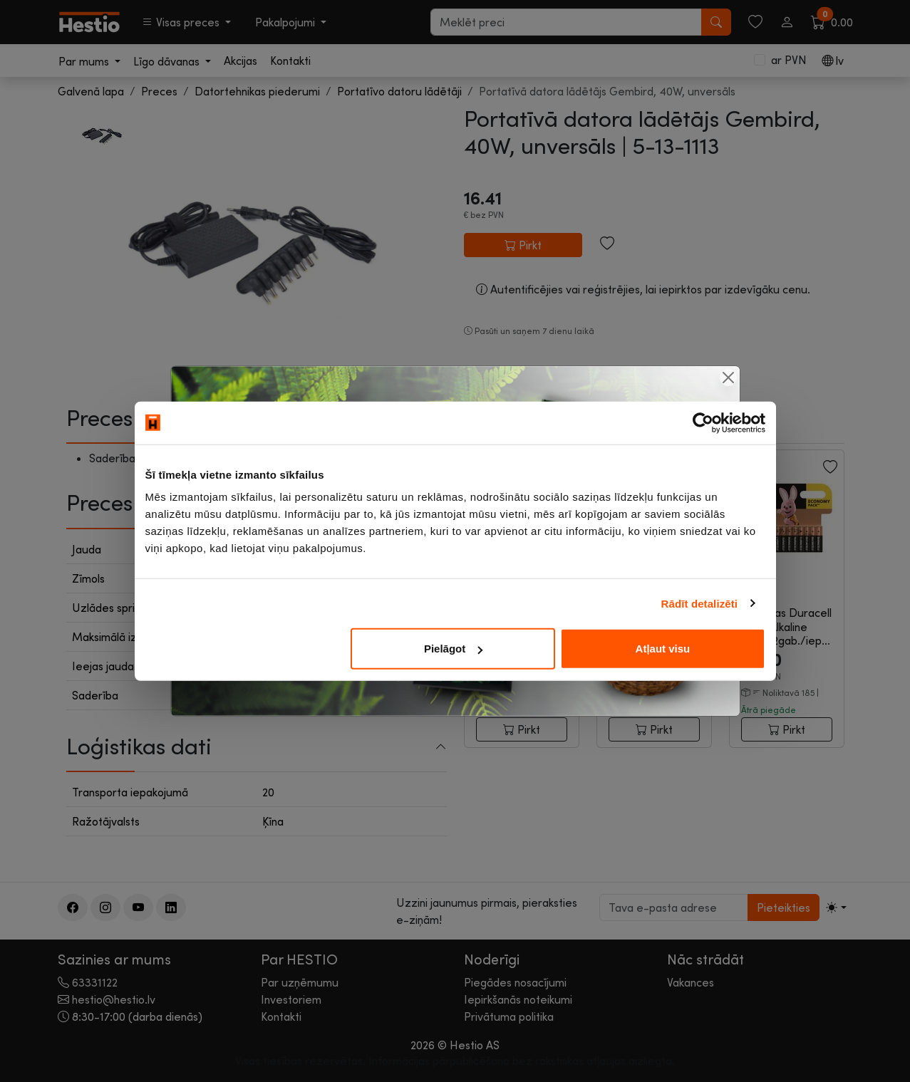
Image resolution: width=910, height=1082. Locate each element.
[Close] (728, 377)
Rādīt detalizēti (699, 603)
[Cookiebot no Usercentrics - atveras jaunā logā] (703, 422)
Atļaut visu (663, 649)
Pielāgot (453, 649)
